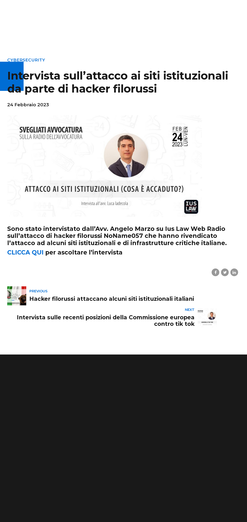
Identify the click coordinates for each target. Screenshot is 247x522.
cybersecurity (26, 60)
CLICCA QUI (25, 252)
